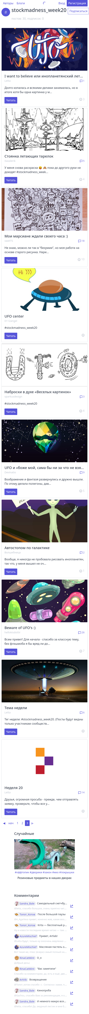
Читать (11, 100)
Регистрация (77, 3)
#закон (47, 872)
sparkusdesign (13, 396)
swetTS (8, 240)
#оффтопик (22, 872)
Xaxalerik (9, 161)
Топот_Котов (27, 914)
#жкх (55, 872)
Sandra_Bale (27, 903)
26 (81, 632)
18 (81, 240)
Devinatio (10, 472)
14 (81, 792)
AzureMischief (28, 936)
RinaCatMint (27, 958)
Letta (7, 80)
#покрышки (66, 872)
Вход (61, 3)
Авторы (8, 3)
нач (10, 823)
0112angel (10, 321)
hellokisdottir (12, 632)
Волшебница (12, 552)
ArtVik (23, 979)
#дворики (36, 872)
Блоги (21, 3)
